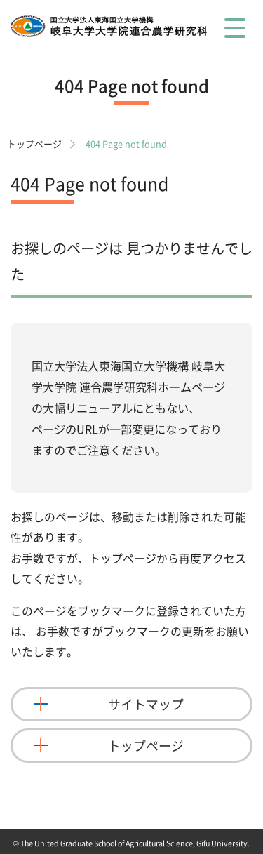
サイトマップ (146, 704)
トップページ (34, 143)
